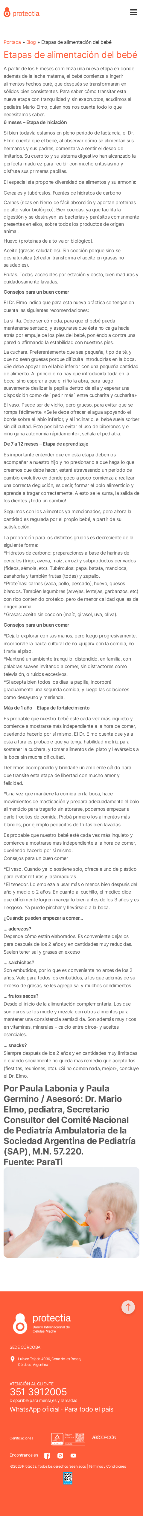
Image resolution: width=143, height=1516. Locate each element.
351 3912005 (38, 1392)
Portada (12, 42)
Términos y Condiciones (107, 1466)
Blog (31, 42)
